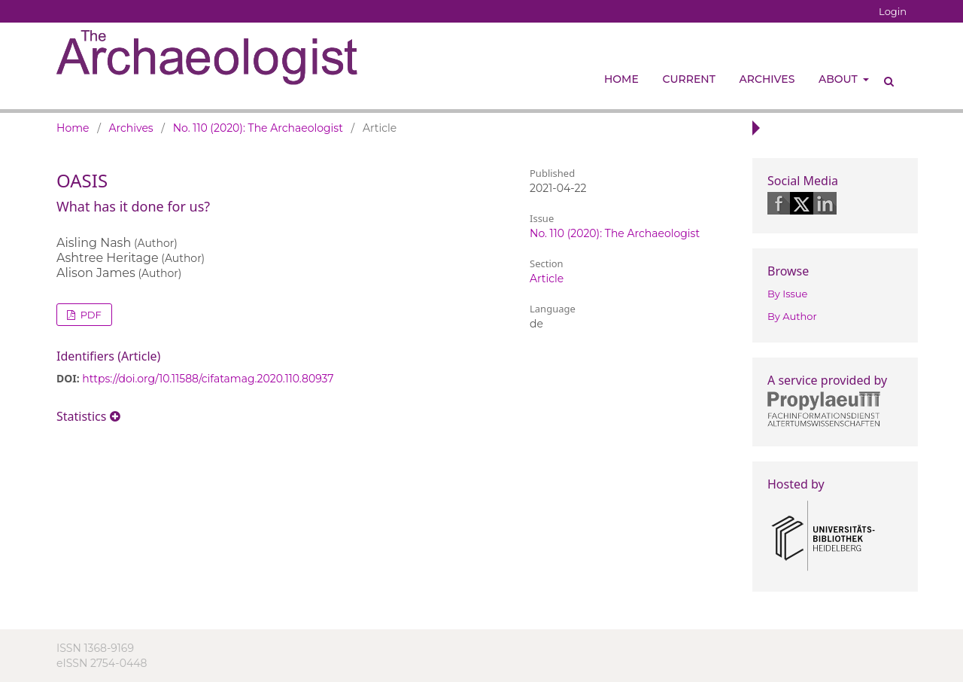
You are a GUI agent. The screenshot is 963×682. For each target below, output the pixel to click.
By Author (792, 316)
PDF (89, 315)
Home (621, 79)
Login (893, 11)
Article (547, 278)
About (839, 79)
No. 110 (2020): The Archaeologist (258, 128)
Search (884, 75)
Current (689, 79)
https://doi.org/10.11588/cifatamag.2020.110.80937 (207, 378)
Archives (767, 79)
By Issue (787, 294)
